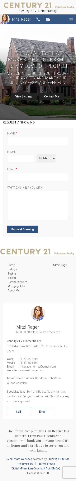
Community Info (17, 282)
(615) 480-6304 (29, 362)
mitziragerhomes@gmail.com (38, 366)
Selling (12, 277)
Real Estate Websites (19, 459)
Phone (11, 151)
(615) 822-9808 (29, 358)
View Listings (23, 96)
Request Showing (22, 229)
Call (38, 19)
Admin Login (60, 265)
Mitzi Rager (15, 19)
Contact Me (51, 96)
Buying (12, 273)
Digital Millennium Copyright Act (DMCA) (36, 468)
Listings (12, 269)
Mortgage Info (16, 286)
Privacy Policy (25, 463)
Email (48, 19)
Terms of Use (47, 463)
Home (11, 265)
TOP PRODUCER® (58, 459)
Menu (71, 19)
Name (11, 133)
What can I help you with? (25, 187)
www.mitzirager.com (32, 370)
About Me (14, 290)
